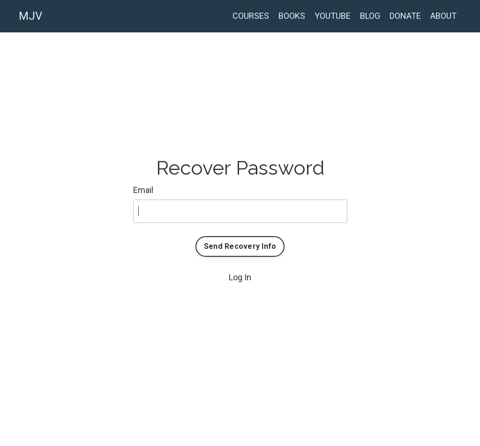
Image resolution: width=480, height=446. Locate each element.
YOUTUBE (333, 16)
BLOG (370, 16)
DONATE (405, 16)
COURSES (250, 16)
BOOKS (291, 16)
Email (143, 190)
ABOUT (443, 16)
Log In (240, 277)
